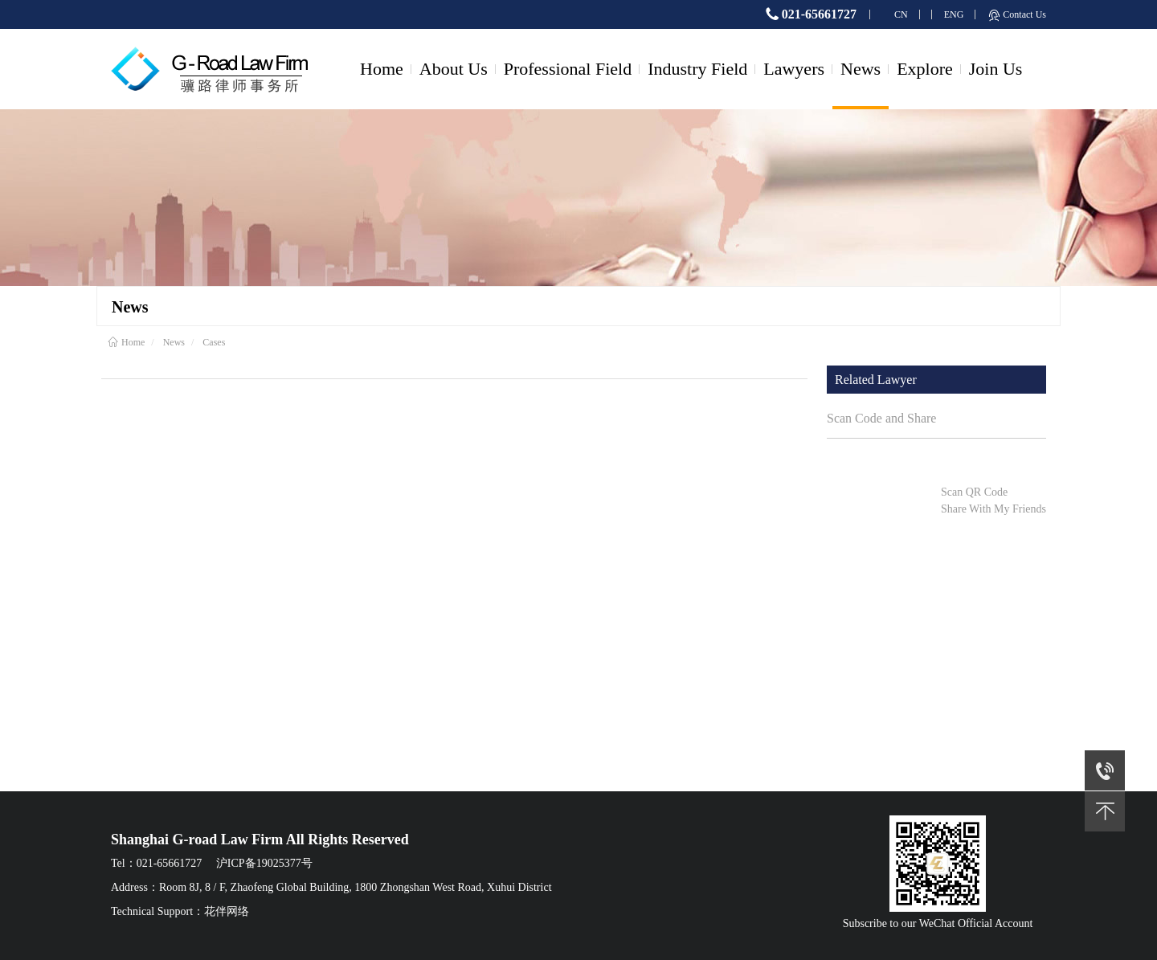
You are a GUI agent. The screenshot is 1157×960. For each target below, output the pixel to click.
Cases (213, 342)
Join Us (996, 69)
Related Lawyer (876, 379)
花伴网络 (226, 911)
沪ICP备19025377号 (264, 863)
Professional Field (568, 69)
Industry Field (697, 69)
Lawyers (793, 69)
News (860, 69)
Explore (925, 69)
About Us (453, 69)
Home (381, 69)
